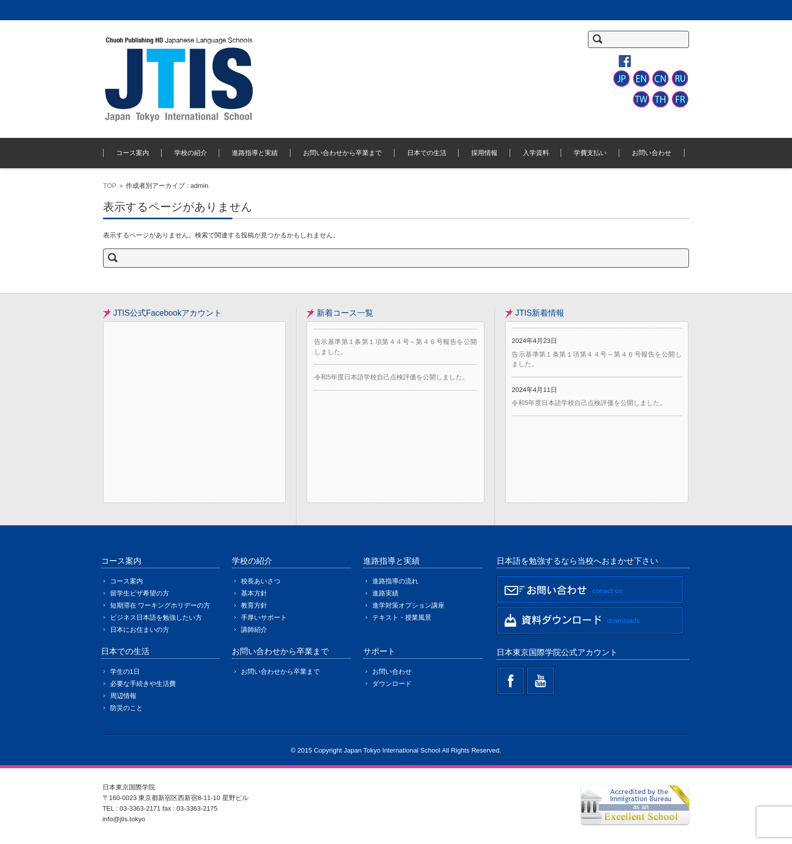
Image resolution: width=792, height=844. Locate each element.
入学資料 (536, 153)
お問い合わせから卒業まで (342, 153)
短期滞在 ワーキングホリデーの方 (160, 605)
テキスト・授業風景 (401, 617)
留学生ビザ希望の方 (139, 593)
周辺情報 (123, 696)
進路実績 (385, 593)
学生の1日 (125, 671)
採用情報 (484, 153)
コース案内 (132, 153)
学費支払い (590, 153)
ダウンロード (392, 683)
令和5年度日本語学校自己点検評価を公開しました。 (391, 377)
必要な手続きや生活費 (143, 683)
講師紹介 (254, 629)
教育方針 (254, 605)
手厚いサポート (264, 617)
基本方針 (254, 593)
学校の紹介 (190, 153)
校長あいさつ (260, 581)
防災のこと (126, 708)
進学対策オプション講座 (408, 605)
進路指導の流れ (395, 581)
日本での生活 (427, 153)
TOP (110, 185)
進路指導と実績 (255, 153)
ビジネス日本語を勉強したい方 (156, 617)
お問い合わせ (651, 153)
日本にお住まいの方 (139, 629)
